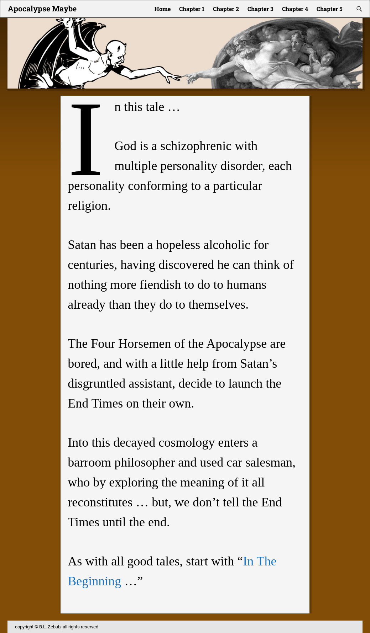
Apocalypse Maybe (42, 9)
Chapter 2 (226, 8)
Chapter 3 (260, 8)
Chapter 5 (330, 8)
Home (163, 8)
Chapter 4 (295, 8)
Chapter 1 (191, 8)
